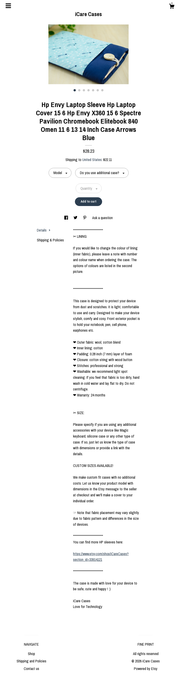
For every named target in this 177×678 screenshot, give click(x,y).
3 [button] (84, 90)
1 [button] (75, 90)
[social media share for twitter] (76, 217)
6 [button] (98, 90)
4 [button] (88, 90)
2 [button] (79, 90)
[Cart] (171, 6)
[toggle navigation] (8, 5)
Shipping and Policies (31, 661)
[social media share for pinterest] (85, 217)
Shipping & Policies (50, 240)
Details (43, 230)
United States (92, 159)
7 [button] (102, 90)
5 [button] (93, 90)
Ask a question (102, 217)
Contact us (31, 668)
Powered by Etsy (145, 668)
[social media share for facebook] (66, 217)
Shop (31, 653)
